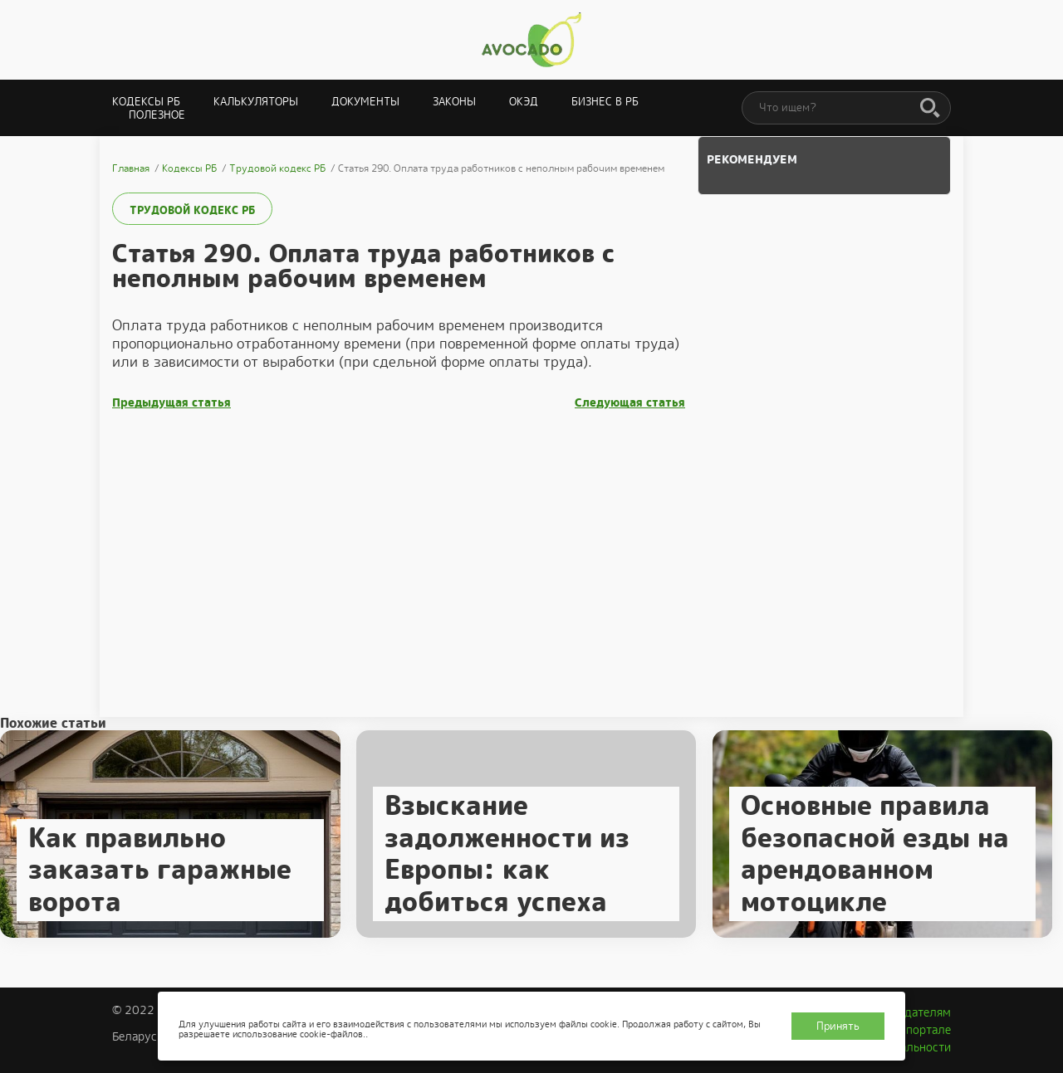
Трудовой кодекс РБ (192, 210)
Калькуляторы (255, 102)
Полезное (157, 115)
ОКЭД (523, 102)
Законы (454, 102)
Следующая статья (630, 403)
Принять (838, 1026)
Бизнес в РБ (605, 102)
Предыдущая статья (171, 403)
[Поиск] (930, 108)
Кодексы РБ (146, 102)
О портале (922, 1030)
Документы (365, 102)
